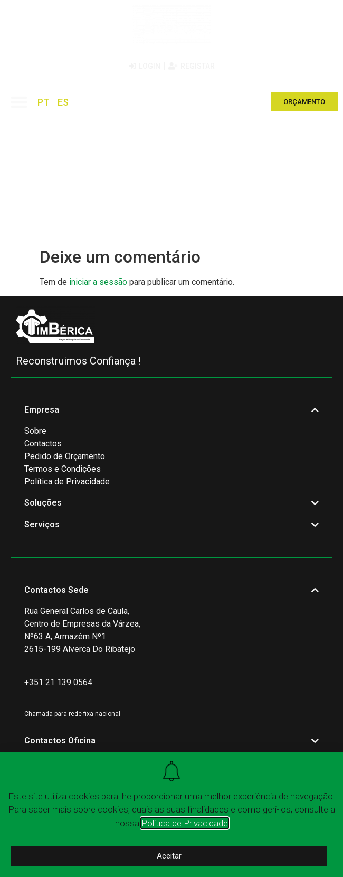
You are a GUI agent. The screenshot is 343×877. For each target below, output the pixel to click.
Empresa (41, 410)
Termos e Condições (62, 469)
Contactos (43, 444)
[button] (18, 101)
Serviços (42, 524)
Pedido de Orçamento (64, 456)
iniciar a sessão (98, 282)
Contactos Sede (56, 590)
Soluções (43, 503)
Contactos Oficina (60, 740)
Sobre (35, 431)
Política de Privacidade (67, 482)
